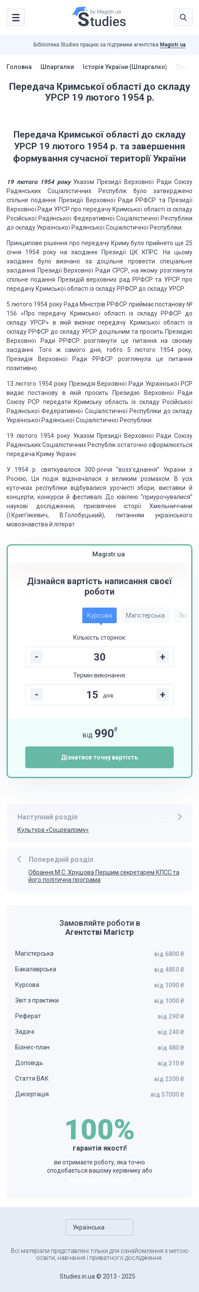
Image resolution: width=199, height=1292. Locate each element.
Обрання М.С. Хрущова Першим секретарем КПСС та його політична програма (103, 876)
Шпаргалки (57, 66)
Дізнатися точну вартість (99, 757)
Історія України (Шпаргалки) (125, 66)
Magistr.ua (173, 45)
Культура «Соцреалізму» (53, 829)
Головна (19, 66)
